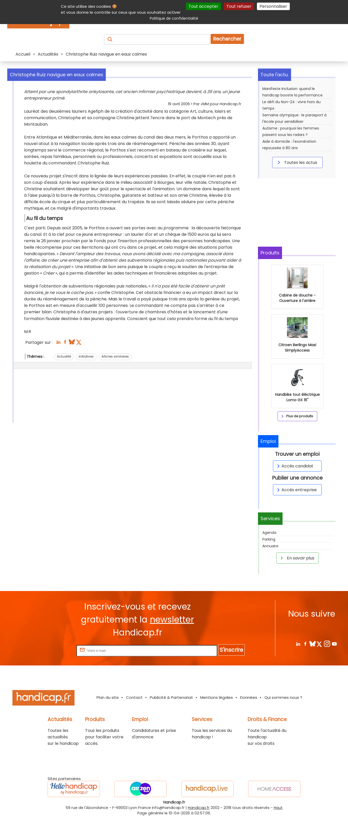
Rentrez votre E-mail (54, 650)
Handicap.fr (199, 807)
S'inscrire (231, 650)
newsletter (172, 619)
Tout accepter (203, 6)
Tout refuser (238, 6)
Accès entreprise (296, 490)
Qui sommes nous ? (283, 697)
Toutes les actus (296, 162)
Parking (268, 539)
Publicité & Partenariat (171, 697)
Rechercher (227, 38)
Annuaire (270, 546)
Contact (134, 697)
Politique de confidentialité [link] (174, 18)
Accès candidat (294, 466)
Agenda (269, 532)
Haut (278, 807)
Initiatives (86, 356)
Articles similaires (115, 356)
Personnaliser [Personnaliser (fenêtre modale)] (273, 6)
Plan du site (108, 697)
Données (248, 697)
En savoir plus (296, 558)
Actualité (64, 356)
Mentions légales (216, 697)
